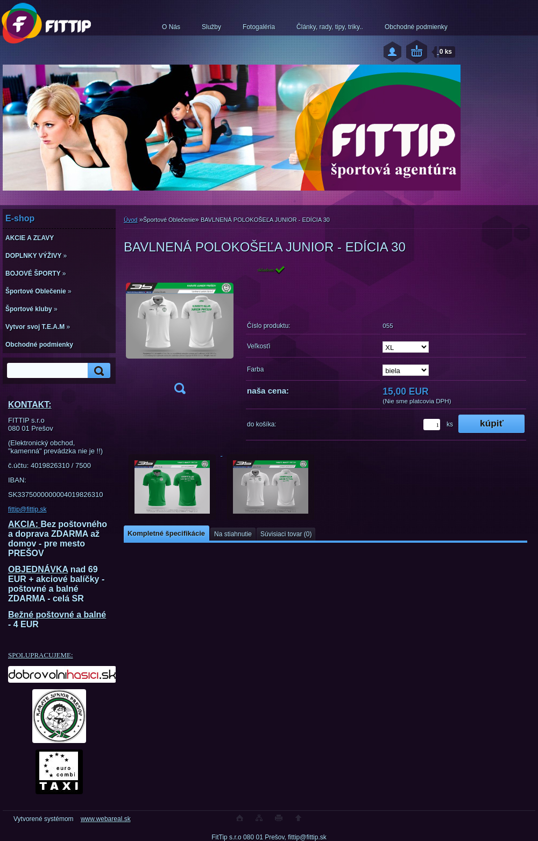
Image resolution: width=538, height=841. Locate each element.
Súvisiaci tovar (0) (286, 534)
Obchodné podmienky (416, 27)
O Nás (171, 27)
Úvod (131, 219)
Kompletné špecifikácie (166, 533)
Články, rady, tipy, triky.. (329, 27)
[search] (97, 371)
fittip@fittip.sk (27, 509)
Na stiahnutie (233, 534)
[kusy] (431, 424)
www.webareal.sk (106, 819)
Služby (211, 27)
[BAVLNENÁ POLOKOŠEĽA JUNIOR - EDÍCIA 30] (180, 333)
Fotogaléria (259, 27)
